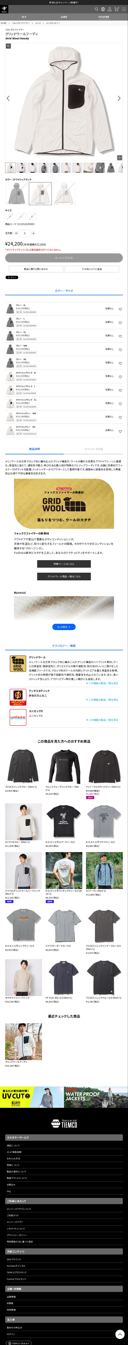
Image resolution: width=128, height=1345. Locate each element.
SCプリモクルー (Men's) (17, 842)
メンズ (38, 23)
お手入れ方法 (13, 1158)
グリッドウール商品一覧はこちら (64, 576)
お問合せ (11, 1184)
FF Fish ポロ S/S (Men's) (59, 997)
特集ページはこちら (64, 564)
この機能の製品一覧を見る (103, 683)
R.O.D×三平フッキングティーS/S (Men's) (64, 892)
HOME (4, 23)
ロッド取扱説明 (14, 1152)
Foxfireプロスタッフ (16, 1279)
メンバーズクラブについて (19, 1208)
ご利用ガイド (13, 1215)
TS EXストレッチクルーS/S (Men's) (103, 997)
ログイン (11, 1334)
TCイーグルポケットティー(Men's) (103, 786)
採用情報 (11, 1309)
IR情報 (10, 1303)
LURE (64, 17)
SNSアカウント (14, 1259)
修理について (13, 1165)
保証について (13, 1145)
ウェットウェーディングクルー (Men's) (62, 788)
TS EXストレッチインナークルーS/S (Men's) (103, 947)
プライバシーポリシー (17, 1235)
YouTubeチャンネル (16, 1265)
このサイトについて (16, 1228)
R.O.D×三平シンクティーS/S (19, 945)
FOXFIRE (104, 17)
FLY (24, 17)
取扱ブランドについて (17, 1178)
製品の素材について (16, 1171)
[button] (9, 98)
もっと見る (64, 626)
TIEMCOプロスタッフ (17, 1272)
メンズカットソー (53, 23)
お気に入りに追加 (92, 269)
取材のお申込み (14, 1327)
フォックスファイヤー (21, 23)
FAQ (9, 1191)
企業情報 (11, 1296)
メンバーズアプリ (15, 1221)
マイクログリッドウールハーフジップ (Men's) (22, 892)
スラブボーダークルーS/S (58, 945)
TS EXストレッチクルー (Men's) (21, 786)
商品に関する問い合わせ (36, 269)
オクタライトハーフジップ (17, 997)
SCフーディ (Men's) (96, 890)
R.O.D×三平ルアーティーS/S (60, 842)
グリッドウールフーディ (16, 1061)
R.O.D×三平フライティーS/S (100, 842)
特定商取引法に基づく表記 (20, 1241)
